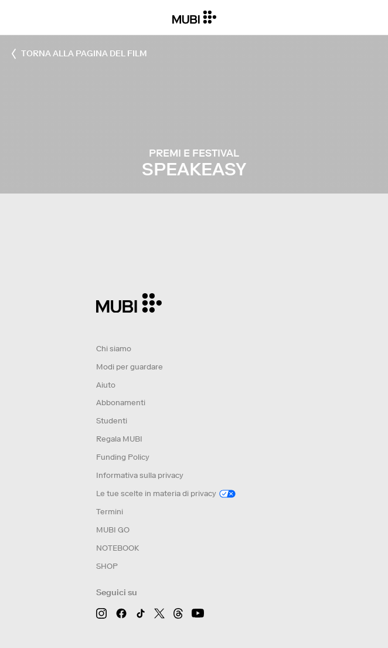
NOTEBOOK (117, 548)
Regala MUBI (119, 439)
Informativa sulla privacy (139, 475)
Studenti (111, 421)
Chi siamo (113, 349)
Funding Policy (122, 457)
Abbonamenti (120, 403)
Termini (109, 512)
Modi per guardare (129, 367)
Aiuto (105, 385)
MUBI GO (113, 530)
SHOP (107, 566)
